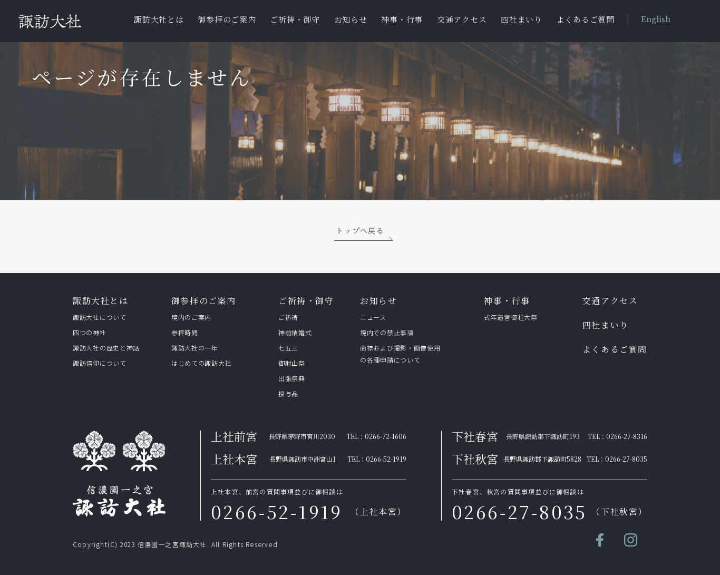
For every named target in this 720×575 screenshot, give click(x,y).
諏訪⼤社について (100, 317)
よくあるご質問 (586, 19)
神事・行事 (402, 19)
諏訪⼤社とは (101, 301)
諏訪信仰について (100, 362)
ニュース (373, 317)
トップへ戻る (360, 230)
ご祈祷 (288, 317)
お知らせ (350, 19)
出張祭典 (291, 378)
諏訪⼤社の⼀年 (196, 347)
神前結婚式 (295, 332)
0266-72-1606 (385, 436)
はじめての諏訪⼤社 (201, 362)
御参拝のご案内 (227, 19)
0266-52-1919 (386, 458)
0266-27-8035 (626, 458)
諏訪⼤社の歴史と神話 (106, 347)
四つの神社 (89, 332)
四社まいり (521, 19)
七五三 (288, 347)
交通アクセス (462, 19)
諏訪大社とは (159, 19)
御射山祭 (291, 362)
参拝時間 (184, 332)
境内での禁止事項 (387, 332)
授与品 (288, 393)
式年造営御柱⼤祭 (511, 317)
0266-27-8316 (626, 436)
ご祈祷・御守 (295, 19)
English (655, 19)
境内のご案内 (191, 317)
